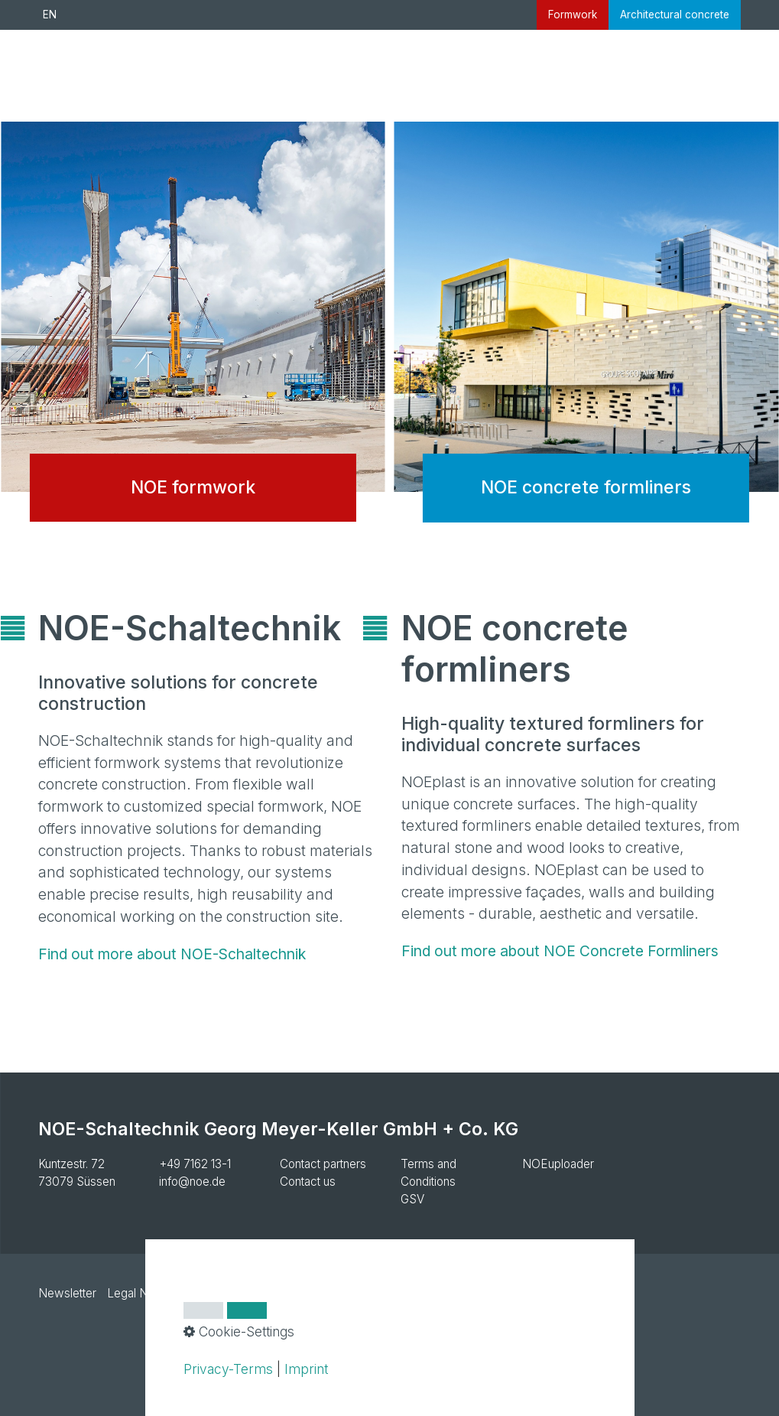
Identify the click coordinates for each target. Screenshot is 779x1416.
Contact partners (323, 1164)
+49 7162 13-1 (195, 1164)
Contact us (308, 1181)
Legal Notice (140, 1293)
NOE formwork (193, 333)
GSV (412, 1199)
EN (50, 14)
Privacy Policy (226, 1293)
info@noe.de (192, 1181)
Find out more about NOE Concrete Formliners (560, 951)
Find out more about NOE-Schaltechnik (172, 954)
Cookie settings (318, 1293)
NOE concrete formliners (586, 334)
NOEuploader (558, 1164)
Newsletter (67, 1293)
